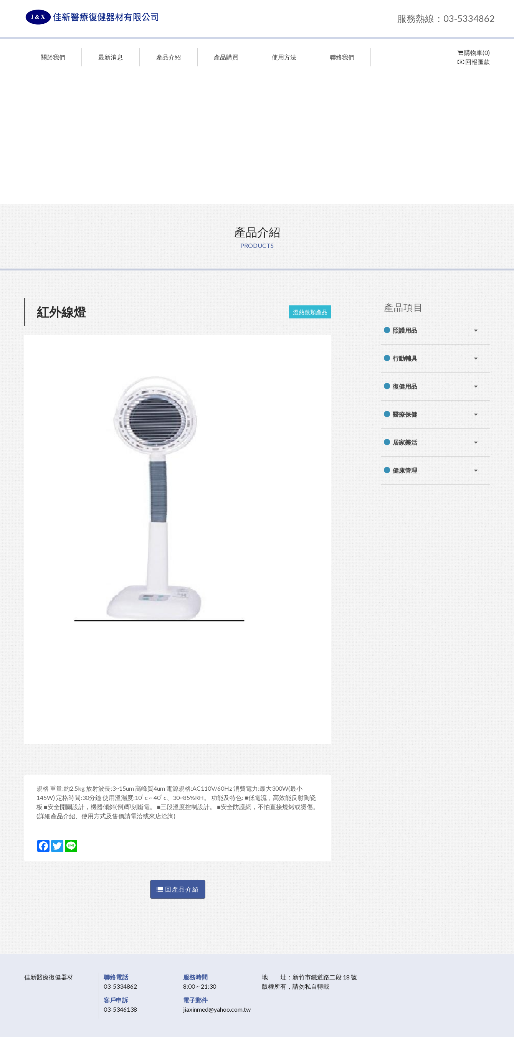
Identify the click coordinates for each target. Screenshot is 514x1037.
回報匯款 (474, 61)
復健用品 (405, 386)
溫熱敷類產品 (310, 311)
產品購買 (226, 57)
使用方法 (284, 57)
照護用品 (405, 330)
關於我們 (53, 57)
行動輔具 (405, 358)
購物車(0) (473, 52)
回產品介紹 (178, 889)
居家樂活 (405, 442)
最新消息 (110, 57)
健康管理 (405, 470)
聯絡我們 (342, 57)
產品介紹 (168, 57)
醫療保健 (405, 414)
